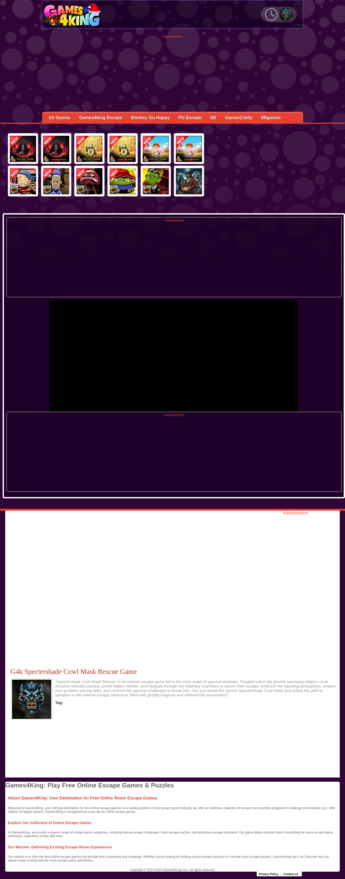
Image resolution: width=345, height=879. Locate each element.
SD (213, 117)
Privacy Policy (268, 874)
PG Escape (190, 117)
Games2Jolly (238, 117)
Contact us (290, 874)
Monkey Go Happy (150, 117)
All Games (60, 117)
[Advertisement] (172, 75)
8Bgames (271, 117)
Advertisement (173, 36)
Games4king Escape (100, 117)
